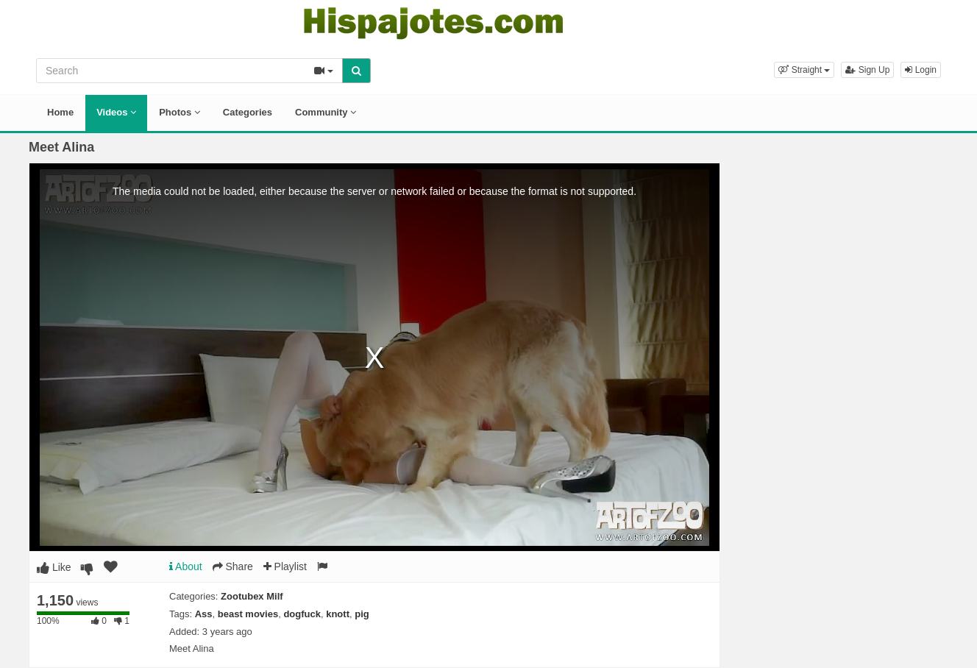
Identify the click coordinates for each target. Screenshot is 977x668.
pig (362, 613)
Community (325, 112)
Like (54, 567)
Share (233, 566)
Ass (204, 613)
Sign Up (867, 70)
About (185, 566)
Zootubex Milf (252, 596)
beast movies (248, 613)
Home (60, 112)
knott (337, 613)
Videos (116, 112)
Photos (179, 112)
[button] (804, 70)
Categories (247, 112)
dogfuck (302, 613)
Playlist (285, 566)
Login (921, 70)
